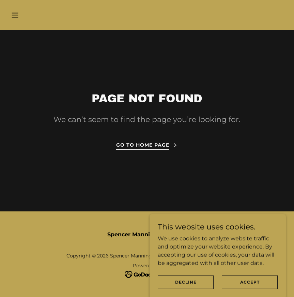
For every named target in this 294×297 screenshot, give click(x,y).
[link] (147, 274)
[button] (40, 15)
